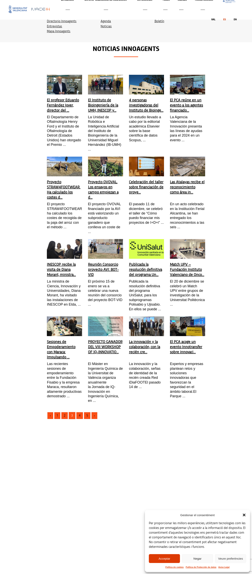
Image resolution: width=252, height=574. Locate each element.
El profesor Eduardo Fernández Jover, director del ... (63, 105)
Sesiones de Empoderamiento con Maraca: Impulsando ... (61, 349)
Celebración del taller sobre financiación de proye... (146, 187)
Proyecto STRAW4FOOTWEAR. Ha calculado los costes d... (63, 189)
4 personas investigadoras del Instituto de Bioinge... (146, 105)
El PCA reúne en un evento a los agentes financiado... (186, 105)
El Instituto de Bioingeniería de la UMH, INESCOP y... (103, 105)
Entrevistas (54, 26)
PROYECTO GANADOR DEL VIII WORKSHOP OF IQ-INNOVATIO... (105, 347)
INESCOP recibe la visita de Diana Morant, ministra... (61, 270)
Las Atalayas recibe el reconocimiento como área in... (187, 187)
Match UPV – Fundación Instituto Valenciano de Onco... (187, 270)
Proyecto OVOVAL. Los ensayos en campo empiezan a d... (103, 189)
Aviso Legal (224, 567)
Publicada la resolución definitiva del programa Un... (145, 270)
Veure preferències (230, 558)
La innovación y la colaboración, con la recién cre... (144, 347)
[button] (244, 515)
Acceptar (164, 558)
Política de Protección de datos (201, 567)
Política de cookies (174, 567)
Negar (198, 558)
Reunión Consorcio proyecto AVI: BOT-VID (103, 270)
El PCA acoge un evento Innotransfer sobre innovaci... (186, 347)
